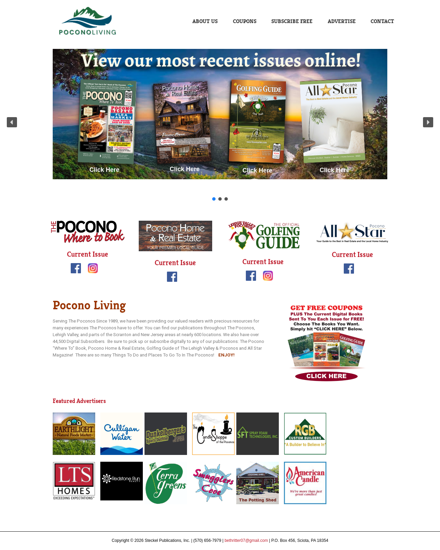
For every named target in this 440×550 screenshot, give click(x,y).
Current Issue (87, 254)
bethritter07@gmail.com (246, 540)
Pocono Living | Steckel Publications (88, 21)
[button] (12, 122)
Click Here (104, 169)
